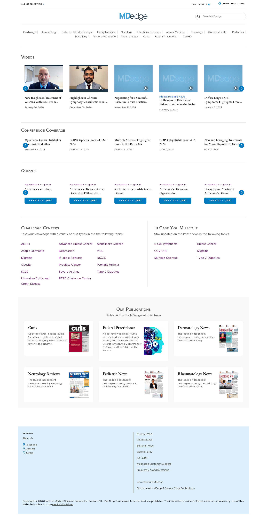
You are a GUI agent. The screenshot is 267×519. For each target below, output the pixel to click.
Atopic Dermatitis (32, 251)
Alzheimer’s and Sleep (38, 189)
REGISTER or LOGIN (233, 3)
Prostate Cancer (70, 264)
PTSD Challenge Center (75, 278)
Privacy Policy (145, 433)
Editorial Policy (145, 445)
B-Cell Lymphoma (165, 244)
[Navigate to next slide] (241, 88)
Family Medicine (106, 32)
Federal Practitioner (166, 36)
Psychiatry (81, 36)
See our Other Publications (179, 488)
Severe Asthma (69, 271)
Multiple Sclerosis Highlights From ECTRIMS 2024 (132, 142)
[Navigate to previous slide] (25, 88)
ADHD (25, 244)
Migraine (26, 258)
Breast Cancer (206, 244)
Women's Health (217, 32)
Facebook (30, 445)
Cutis (146, 36)
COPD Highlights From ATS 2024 (177, 142)
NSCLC (101, 258)
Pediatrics (238, 32)
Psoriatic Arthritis (108, 264)
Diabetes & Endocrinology (77, 32)
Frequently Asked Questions (153, 470)
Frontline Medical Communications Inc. (66, 501)
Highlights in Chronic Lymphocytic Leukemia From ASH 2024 (87, 100)
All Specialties (31, 4)
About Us (28, 438)
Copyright (28, 501)
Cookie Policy (144, 451)
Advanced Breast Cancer (75, 244)
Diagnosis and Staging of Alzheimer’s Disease (219, 191)
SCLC (24, 271)
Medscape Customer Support (154, 463)
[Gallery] (133, 88)
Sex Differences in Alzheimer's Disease (132, 191)
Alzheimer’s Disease (110, 244)
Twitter (28, 453)
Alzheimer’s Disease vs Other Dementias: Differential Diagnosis (87, 191)
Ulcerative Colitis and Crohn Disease (35, 281)
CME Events (199, 5)
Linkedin (29, 449)
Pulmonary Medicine (104, 36)
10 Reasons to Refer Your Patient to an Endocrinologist (177, 102)
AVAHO (187, 36)
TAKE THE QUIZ (40, 200)
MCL (100, 251)
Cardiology (29, 32)
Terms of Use (144, 439)
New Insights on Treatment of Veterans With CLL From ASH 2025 (43, 100)
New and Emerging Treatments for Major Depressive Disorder (223, 142)
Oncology (126, 32)
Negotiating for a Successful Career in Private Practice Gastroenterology (131, 100)
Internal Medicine (175, 32)
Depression (66, 251)
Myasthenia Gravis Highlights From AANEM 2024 (43, 142)
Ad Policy (142, 457)
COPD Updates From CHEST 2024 (88, 142)
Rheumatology (129, 36)
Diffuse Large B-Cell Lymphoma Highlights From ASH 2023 (222, 100)
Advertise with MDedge (150, 482)
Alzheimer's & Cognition (38, 184)
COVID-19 (160, 251)
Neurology (197, 32)
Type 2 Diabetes (108, 271)
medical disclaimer (62, 504)
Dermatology (48, 32)
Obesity (26, 264)
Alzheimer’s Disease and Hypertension (174, 191)
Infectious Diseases (149, 32)
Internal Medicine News (172, 97)
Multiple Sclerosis (70, 258)
